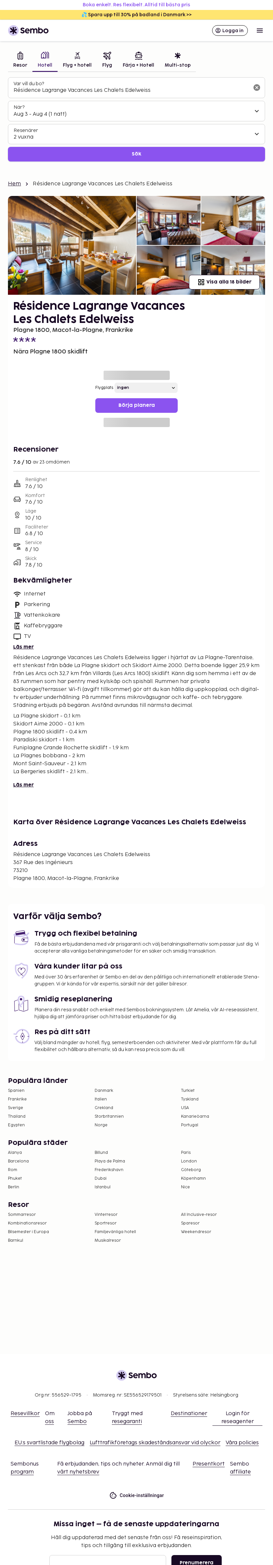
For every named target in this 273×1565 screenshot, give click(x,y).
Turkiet (188, 1090)
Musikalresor (108, 1240)
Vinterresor (106, 1214)
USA (185, 1107)
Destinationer (189, 1413)
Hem (14, 184)
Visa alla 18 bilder (224, 282)
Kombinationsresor (27, 1223)
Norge (101, 1125)
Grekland (104, 1107)
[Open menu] (259, 30)
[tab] (20, 60)
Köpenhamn (193, 1178)
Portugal (189, 1125)
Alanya (15, 1152)
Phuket (15, 1178)
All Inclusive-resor (199, 1214)
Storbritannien (109, 1116)
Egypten (16, 1125)
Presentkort (209, 1464)
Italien (101, 1099)
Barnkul (15, 1240)
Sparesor (190, 1223)
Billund (101, 1152)
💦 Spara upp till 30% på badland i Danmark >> (136, 15)
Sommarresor (22, 1214)
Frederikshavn (109, 1169)
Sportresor (105, 1223)
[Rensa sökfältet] (257, 88)
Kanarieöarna (195, 1116)
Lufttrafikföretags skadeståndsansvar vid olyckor (155, 1443)
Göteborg (191, 1169)
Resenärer (26, 130)
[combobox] (131, 90)
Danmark (104, 1090)
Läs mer (23, 647)
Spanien (16, 1090)
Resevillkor (25, 1413)
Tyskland (190, 1099)
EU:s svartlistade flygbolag (49, 1443)
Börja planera (136, 405)
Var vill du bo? (29, 84)
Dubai (101, 1178)
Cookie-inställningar (137, 1495)
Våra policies (242, 1443)
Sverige (15, 1107)
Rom (12, 1169)
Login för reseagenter (237, 1417)
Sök (136, 154)
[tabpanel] (136, 119)
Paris (186, 1152)
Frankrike (17, 1099)
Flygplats (104, 387)
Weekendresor (196, 1231)
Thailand (16, 1116)
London (189, 1161)
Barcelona (18, 1161)
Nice (185, 1187)
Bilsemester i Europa (28, 1231)
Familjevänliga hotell (115, 1231)
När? (19, 107)
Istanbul (103, 1187)
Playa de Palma (110, 1161)
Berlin (13, 1187)
